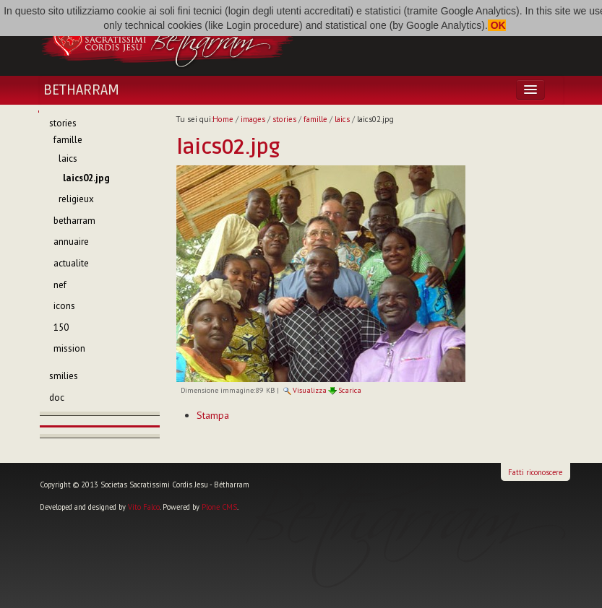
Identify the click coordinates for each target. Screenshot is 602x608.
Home (222, 119)
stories (284, 119)
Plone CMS (219, 507)
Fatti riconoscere (535, 472)
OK (497, 25)
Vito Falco (144, 507)
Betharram (81, 90)
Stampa (213, 415)
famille (315, 119)
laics (342, 119)
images (253, 119)
